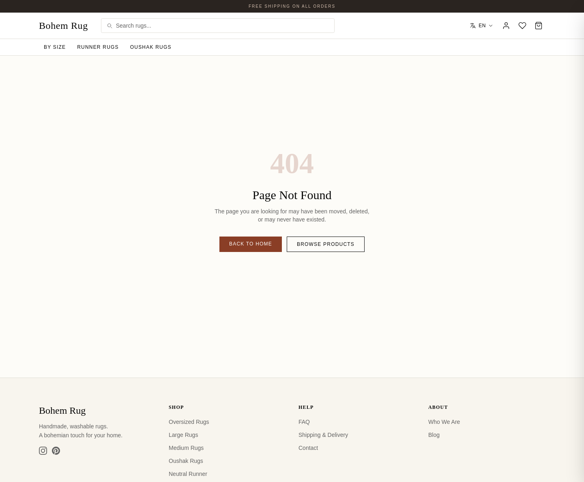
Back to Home (250, 244)
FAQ (304, 422)
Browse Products (325, 244)
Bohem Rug (63, 25)
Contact (308, 448)
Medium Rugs (186, 448)
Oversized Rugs (189, 422)
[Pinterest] (56, 451)
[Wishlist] (522, 25)
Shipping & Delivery (323, 435)
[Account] (506, 25)
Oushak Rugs (151, 47)
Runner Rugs (98, 47)
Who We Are (444, 422)
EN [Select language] (481, 25)
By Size (55, 47)
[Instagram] (43, 451)
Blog (434, 435)
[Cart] (538, 25)
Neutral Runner (188, 474)
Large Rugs (183, 435)
